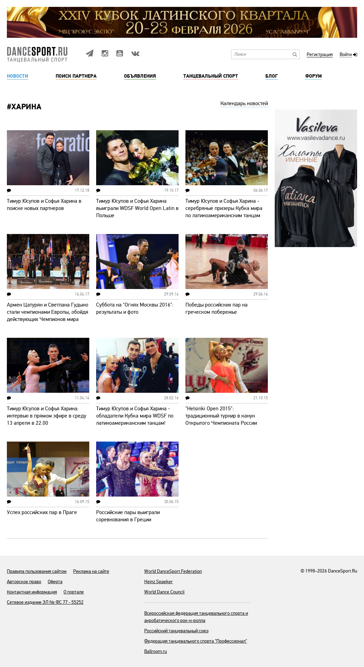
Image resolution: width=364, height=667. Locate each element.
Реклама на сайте (91, 571)
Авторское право (24, 582)
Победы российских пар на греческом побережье (216, 308)
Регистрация (320, 54)
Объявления (140, 76)
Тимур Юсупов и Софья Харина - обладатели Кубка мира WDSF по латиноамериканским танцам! (134, 415)
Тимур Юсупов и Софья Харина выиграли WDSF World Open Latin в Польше (137, 208)
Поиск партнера (76, 76)
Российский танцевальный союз (176, 631)
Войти (346, 54)
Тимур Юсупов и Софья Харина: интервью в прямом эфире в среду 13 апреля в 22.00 (46, 415)
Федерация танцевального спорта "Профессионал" (195, 641)
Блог (271, 76)
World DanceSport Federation (173, 571)
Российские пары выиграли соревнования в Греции (128, 516)
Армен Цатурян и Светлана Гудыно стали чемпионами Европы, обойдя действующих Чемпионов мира (47, 312)
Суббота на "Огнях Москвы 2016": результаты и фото (134, 308)
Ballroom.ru (155, 651)
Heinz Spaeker (158, 582)
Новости (17, 76)
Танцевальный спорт (210, 76)
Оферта (55, 582)
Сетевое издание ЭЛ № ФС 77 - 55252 (45, 602)
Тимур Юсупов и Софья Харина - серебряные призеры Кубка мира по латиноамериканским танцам (223, 208)
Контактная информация (32, 592)
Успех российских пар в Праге (42, 512)
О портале (74, 592)
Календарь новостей (244, 103)
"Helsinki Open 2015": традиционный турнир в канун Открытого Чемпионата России (221, 415)
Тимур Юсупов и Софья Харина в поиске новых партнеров (44, 205)
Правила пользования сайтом (37, 571)
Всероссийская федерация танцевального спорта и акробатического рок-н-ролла (196, 616)
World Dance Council (164, 592)
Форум (313, 76)
